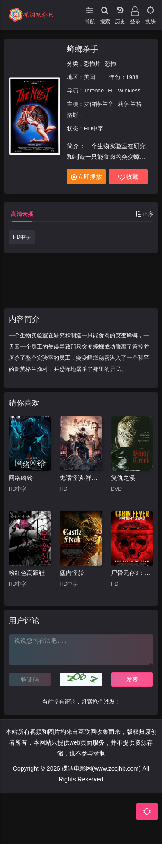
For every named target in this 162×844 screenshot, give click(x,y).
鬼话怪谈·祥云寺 (81, 477)
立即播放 (86, 177)
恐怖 (110, 63)
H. (111, 90)
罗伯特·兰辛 (99, 104)
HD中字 (22, 237)
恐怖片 (92, 63)
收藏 (128, 177)
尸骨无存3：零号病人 (132, 572)
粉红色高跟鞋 (27, 572)
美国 (89, 77)
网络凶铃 (21, 477)
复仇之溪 (123, 477)
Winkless (129, 90)
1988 (132, 77)
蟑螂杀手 (82, 49)
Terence (94, 90)
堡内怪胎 (72, 572)
